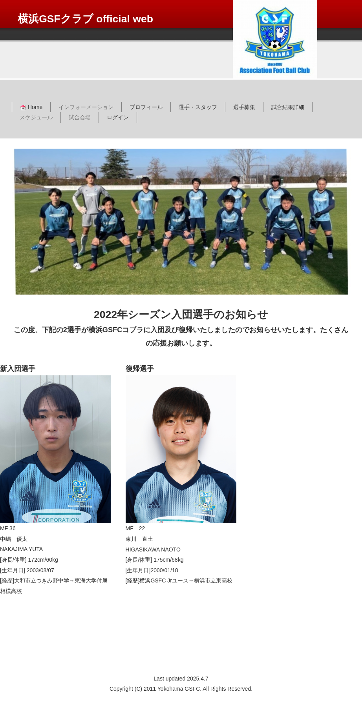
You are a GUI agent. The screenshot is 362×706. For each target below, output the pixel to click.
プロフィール (146, 107)
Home (31, 107)
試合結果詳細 (287, 107)
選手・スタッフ (198, 107)
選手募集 (244, 107)
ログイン (118, 117)
